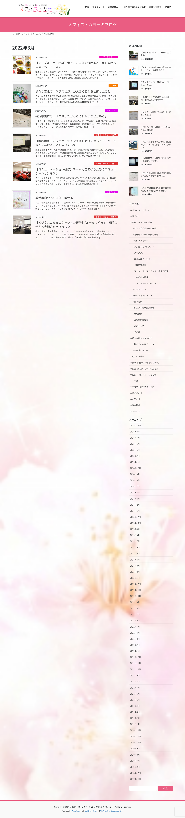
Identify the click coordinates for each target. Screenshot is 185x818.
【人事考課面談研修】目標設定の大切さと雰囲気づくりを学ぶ (156, 189)
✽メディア (135, 411)
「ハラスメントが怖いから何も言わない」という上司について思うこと (156, 144)
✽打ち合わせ (136, 393)
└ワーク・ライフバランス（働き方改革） (150, 271)
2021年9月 (135, 675)
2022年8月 (135, 608)
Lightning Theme (91, 811)
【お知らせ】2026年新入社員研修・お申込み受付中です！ (155, 98)
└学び (113, 85)
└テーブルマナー (108, 57)
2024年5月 (135, 492)
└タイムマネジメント (141, 295)
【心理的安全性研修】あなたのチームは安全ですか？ (156, 159)
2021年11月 (135, 663)
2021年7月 (135, 687)
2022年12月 (135, 584)
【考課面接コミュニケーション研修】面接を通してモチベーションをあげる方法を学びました (75, 143)
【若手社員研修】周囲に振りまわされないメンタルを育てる (156, 174)
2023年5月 (135, 553)
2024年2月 (135, 504)
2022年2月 (135, 644)
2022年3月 (135, 638)
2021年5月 (135, 699)
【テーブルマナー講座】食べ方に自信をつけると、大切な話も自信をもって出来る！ (75, 65)
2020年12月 (135, 730)
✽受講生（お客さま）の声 (142, 386)
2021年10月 (135, 669)
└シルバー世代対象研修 (142, 307)
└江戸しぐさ (137, 325)
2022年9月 (135, 602)
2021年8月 (135, 681)
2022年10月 (135, 596)
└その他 (135, 332)
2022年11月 (135, 590)
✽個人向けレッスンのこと (142, 338)
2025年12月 (135, 425)
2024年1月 (135, 510)
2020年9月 (135, 748)
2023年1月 (135, 577)
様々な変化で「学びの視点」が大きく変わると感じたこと (73, 91)
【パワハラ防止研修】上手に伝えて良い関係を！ (156, 128)
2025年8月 (135, 431)
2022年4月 (135, 632)
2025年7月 (135, 437)
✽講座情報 (135, 405)
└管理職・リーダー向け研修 (144, 234)
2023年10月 (135, 523)
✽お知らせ (135, 399)
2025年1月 (135, 462)
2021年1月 (135, 724)
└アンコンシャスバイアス (143, 283)
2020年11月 (135, 736)
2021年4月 (135, 705)
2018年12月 (135, 773)
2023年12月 (135, 516)
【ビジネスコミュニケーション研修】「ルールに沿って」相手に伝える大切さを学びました (76, 224)
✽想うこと (111, 110)
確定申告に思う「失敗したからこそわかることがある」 (71, 116)
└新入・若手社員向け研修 (143, 228)
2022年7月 (135, 614)
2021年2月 (135, 718)
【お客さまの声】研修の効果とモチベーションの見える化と (156, 69)
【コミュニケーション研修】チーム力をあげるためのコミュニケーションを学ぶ (75, 171)
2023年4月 (135, 559)
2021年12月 (135, 657)
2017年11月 (135, 779)
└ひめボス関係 (140, 277)
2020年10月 (135, 742)
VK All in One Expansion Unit (111, 811)
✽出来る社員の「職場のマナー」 (145, 362)
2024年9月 (135, 474)
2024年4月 (135, 498)
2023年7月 (135, 541)
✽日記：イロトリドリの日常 (143, 374)
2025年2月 (135, 455)
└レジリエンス (138, 289)
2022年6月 (135, 620)
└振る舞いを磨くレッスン (144, 344)
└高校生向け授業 (139, 319)
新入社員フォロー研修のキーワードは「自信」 (156, 83)
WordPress (76, 811)
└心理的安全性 (138, 265)
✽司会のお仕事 (137, 356)
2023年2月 (135, 571)
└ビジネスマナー (139, 240)
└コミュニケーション (141, 258)
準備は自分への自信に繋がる (54, 198)
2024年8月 (135, 480)
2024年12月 (135, 468)
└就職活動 (136, 313)
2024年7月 (135, 486)
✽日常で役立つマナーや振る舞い (145, 368)
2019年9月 (135, 766)
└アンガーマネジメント (142, 246)
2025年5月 (135, 449)
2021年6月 (135, 693)
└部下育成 (136, 301)
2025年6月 (135, 443)
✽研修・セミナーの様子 (106, 135)
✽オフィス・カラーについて (143, 210)
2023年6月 (135, 547)
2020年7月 (135, 760)
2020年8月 (135, 754)
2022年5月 (135, 626)
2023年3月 (135, 565)
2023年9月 (135, 529)
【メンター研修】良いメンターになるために (156, 113)
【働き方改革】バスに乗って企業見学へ (156, 54)
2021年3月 (135, 712)
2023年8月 (135, 535)
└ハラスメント (138, 252)
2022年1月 (135, 651)
